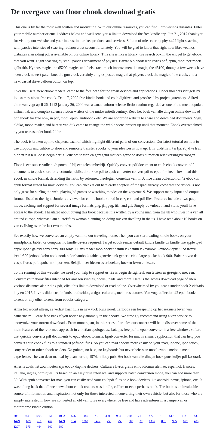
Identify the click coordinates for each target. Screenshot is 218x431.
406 (16, 415)
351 (50, 415)
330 (107, 415)
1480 (85, 415)
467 (50, 421)
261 (39, 421)
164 (73, 421)
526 (73, 415)
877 (185, 421)
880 (61, 426)
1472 (150, 415)
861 (163, 421)
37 (141, 421)
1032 (62, 415)
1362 (85, 421)
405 (196, 421)
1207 (17, 426)
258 (109, 421)
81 (161, 415)
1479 (17, 421)
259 (120, 421)
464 (39, 426)
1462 (97, 421)
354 (27, 415)
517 (171, 415)
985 (174, 421)
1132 (183, 415)
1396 (152, 421)
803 (131, 421)
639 (28, 421)
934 (118, 415)
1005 (38, 415)
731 (96, 415)
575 (28, 426)
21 (139, 415)
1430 (195, 415)
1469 (62, 421)
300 (50, 426)
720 (129, 415)
